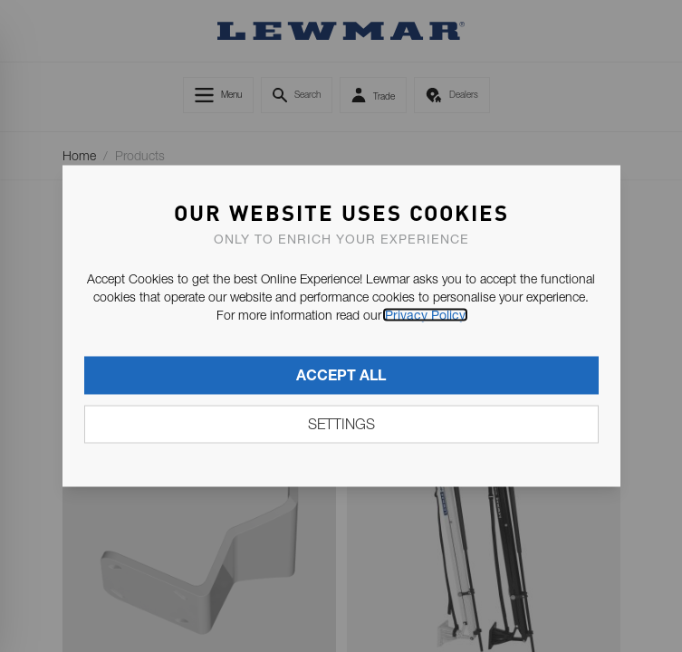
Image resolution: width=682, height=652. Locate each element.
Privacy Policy (425, 315)
